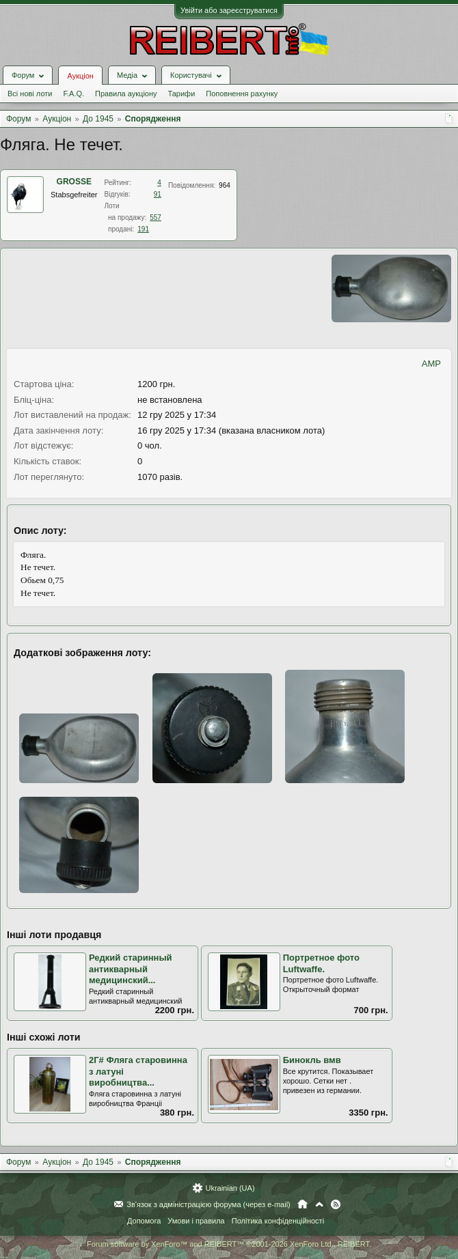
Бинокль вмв (312, 1060)
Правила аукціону (126, 93)
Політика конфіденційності (278, 1221)
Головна (302, 1204)
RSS (335, 1204)
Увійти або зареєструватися (229, 10)
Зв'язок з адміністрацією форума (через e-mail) (208, 1204)
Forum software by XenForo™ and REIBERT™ (229, 1244)
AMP (431, 363)
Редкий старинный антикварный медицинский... (130, 968)
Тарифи (182, 93)
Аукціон (80, 76)
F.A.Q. (73, 93)
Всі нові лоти (30, 93)
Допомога (144, 1221)
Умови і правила (195, 1221)
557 (155, 217)
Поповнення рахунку (242, 93)
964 (224, 185)
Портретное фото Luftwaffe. (321, 963)
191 (143, 229)
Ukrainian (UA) (229, 1188)
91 (157, 194)
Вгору (319, 1204)
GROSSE (74, 181)
